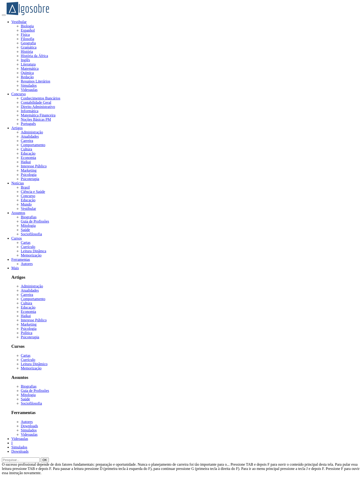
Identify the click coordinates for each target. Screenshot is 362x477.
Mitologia (28, 226)
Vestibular (19, 22)
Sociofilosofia (31, 234)
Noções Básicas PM (36, 119)
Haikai (26, 162)
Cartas (25, 243)
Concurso (18, 94)
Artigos (17, 128)
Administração (32, 132)
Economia (28, 158)
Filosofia (27, 39)
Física (25, 35)
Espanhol (28, 30)
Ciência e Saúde (33, 192)
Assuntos (18, 213)
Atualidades (30, 136)
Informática (29, 111)
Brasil (25, 187)
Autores (27, 264)
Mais (15, 268)
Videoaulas (29, 90)
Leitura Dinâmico (34, 364)
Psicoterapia (30, 179)
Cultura (26, 149)
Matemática (30, 68)
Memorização (31, 255)
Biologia (27, 26)
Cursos (16, 238)
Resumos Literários (35, 81)
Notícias (17, 183)
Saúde (25, 230)
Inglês (25, 60)
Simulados (29, 85)
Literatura (28, 64)
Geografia (28, 43)
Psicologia (29, 175)
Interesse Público (34, 166)
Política (26, 333)
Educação (28, 153)
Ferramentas (20, 259)
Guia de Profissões (35, 221)
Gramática (29, 47)
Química (27, 73)
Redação (27, 77)
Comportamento (33, 145)
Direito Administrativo (38, 107)
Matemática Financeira (38, 115)
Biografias (29, 217)
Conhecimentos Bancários (40, 98)
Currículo (28, 247)
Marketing (29, 170)
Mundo (26, 204)
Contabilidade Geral (36, 102)
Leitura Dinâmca (33, 251)
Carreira (27, 141)
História (27, 52)
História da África (34, 56)
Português (28, 124)
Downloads (29, 426)
